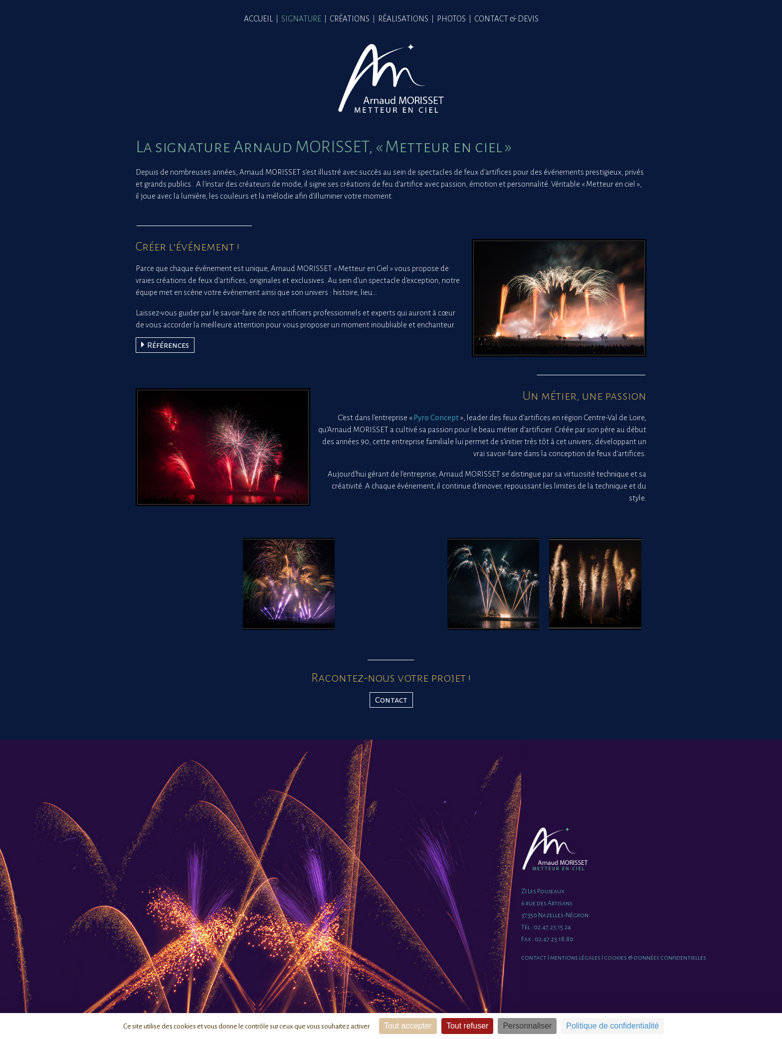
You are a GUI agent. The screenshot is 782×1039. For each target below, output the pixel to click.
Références (165, 345)
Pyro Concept (436, 418)
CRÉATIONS (350, 18)
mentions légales (575, 957)
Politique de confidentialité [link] (612, 1026)
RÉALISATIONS (403, 18)
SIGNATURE (301, 18)
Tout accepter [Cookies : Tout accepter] (408, 1026)
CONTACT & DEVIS (506, 18)
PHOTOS (451, 18)
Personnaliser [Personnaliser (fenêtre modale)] (527, 1026)
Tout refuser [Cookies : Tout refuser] (467, 1026)
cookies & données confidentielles (655, 957)
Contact (391, 700)
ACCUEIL (258, 18)
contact (534, 957)
